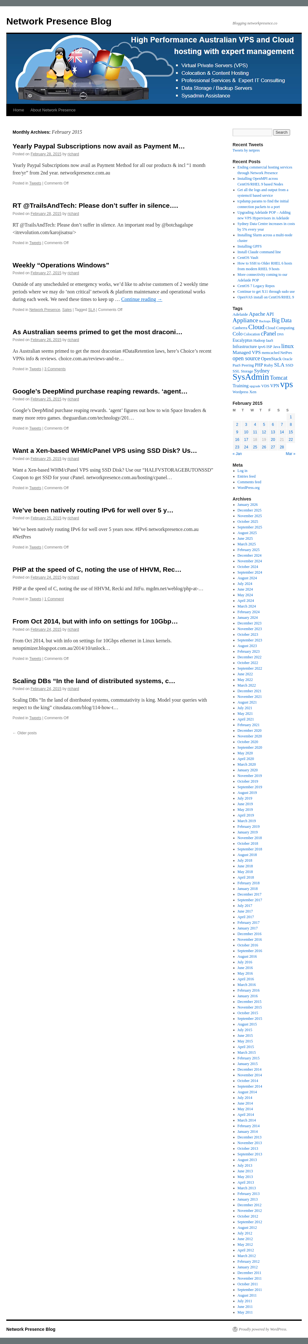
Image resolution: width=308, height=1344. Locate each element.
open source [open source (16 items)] (246, 358)
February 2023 (249, 651)
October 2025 (248, 521)
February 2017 (249, 922)
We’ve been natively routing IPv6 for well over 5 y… (93, 510)
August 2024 (247, 578)
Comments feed (249, 482)
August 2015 (247, 1024)
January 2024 (248, 617)
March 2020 (247, 764)
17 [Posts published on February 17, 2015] (246, 439)
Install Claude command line (259, 252)
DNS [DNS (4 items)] (280, 334)
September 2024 (250, 572)
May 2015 (245, 1041)
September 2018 (250, 849)
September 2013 (250, 1154)
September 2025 (250, 527)
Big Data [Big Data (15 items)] (282, 320)
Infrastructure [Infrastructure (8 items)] (245, 346)
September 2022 (250, 668)
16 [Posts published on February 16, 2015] (237, 439)
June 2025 (245, 538)
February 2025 (249, 550)
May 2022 (245, 679)
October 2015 (248, 1013)
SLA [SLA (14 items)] (279, 364)
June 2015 (245, 1035)
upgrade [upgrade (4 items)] (255, 386)
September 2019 (250, 787)
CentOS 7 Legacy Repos (256, 286)
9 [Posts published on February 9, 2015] (237, 432)
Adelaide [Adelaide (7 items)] (240, 314)
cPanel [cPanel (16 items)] (268, 333)
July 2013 (245, 1165)
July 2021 (245, 708)
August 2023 (247, 646)
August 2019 (247, 792)
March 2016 (247, 985)
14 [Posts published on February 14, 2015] (282, 432)
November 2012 (250, 1210)
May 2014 (245, 1109)
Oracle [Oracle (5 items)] (287, 359)
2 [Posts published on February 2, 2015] (237, 424)
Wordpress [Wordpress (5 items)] (240, 392)
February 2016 (249, 990)
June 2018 (245, 866)
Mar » (290, 454)
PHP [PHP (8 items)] (259, 364)
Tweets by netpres (246, 150)
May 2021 (245, 713)
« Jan (237, 454)
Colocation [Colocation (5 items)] (252, 334)
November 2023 (250, 629)
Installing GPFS (250, 246)
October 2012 (248, 1216)
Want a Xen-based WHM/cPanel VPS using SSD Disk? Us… (105, 450)
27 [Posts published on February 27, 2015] (273, 447)
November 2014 (250, 1075)
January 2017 (248, 928)
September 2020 (250, 747)
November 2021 (250, 696)
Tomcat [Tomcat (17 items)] (279, 377)
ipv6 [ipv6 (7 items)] (261, 346)
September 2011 (250, 1290)
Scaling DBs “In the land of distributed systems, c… (94, 680)
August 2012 (247, 1227)
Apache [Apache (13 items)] (257, 314)
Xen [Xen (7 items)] (252, 391)
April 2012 (246, 1250)
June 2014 (245, 1103)
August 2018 (247, 855)
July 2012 (245, 1233)
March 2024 (247, 606)
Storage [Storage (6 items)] (247, 371)
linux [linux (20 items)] (287, 346)
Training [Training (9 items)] (241, 385)
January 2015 (248, 1064)
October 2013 (248, 1148)
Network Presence (44, 310)
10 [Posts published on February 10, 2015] (246, 432)
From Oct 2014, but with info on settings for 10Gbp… (95, 621)
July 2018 (245, 860)
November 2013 (250, 1143)
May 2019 (245, 809)
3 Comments (55, 369)
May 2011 (245, 1312)
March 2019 (247, 821)
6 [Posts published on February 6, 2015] (273, 424)
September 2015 (250, 1018)
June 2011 (245, 1306)
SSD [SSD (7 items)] (289, 365)
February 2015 (249, 1058)
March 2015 (247, 1052)
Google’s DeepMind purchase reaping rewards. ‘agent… (100, 391)
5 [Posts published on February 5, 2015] (264, 424)
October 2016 (248, 945)
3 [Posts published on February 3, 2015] (246, 424)
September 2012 (250, 1222)
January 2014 (248, 1131)
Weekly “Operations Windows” (61, 265)
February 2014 (249, 1126)
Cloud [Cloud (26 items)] (256, 327)
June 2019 (245, 804)
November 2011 (250, 1278)
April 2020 (246, 759)
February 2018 (249, 883)
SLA (91, 310)
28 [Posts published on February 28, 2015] (282, 447)
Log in (243, 471)
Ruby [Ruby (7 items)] (268, 365)
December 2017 (249, 894)
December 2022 (249, 657)
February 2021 (249, 725)
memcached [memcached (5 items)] (270, 353)
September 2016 (250, 951)
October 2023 (248, 634)
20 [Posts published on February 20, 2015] (273, 439)
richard (73, 154)
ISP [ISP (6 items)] (269, 347)
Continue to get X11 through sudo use (266, 291)
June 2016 (245, 968)
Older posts (25, 733)
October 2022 (248, 663)
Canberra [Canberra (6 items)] (240, 328)
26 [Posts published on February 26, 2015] (264, 447)
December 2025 (249, 510)
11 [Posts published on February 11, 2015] (255, 432)
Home (18, 110)
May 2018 (245, 872)
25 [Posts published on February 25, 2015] (255, 447)
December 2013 (249, 1137)
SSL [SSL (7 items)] (236, 371)
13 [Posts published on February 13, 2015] (273, 432)
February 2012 (249, 1261)
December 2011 (249, 1273)
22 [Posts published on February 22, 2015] (291, 439)
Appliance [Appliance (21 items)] (245, 320)
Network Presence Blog (59, 21)
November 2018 (250, 838)
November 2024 (250, 561)
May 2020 (245, 753)
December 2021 (249, 691)
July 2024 (245, 583)
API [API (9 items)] (270, 314)
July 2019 (245, 798)
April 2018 (246, 877)
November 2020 (250, 736)
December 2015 (249, 1001)
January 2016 (248, 996)
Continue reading (141, 299)
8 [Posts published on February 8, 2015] (291, 424)
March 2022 (247, 685)
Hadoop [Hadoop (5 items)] (259, 340)
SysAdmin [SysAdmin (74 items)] (251, 377)
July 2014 (245, 1097)
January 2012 (248, 1267)
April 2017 (246, 917)
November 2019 (250, 776)
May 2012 (245, 1244)
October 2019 (248, 781)
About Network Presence (53, 110)
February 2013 (249, 1193)
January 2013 (248, 1199)
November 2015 (250, 1007)
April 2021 (246, 719)
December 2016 (249, 934)
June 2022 (245, 674)
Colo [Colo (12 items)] (238, 334)
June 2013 (245, 1171)
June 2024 (245, 589)
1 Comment (54, 599)
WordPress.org (249, 487)
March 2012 (247, 1256)
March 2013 (247, 1188)
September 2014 (250, 1086)
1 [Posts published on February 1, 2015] (291, 417)
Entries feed (247, 476)
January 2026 (248, 504)
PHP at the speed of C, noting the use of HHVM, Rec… (97, 569)
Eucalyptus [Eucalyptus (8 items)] (242, 340)
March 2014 (247, 1120)
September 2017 (250, 900)
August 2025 (247, 533)
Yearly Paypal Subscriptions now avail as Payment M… (99, 146)
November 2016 (250, 939)
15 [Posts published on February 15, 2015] (291, 432)
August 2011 (247, 1295)
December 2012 (249, 1205)
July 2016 (245, 962)
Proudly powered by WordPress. (263, 1329)
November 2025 (250, 516)
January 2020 (248, 770)
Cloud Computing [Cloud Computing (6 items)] (279, 328)
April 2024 (246, 600)
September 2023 (250, 640)
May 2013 (245, 1177)
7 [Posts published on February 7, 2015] (282, 424)
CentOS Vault (248, 257)
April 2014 (246, 1114)
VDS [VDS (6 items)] (265, 386)
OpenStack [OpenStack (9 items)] (271, 358)
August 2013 (247, 1160)
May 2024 (245, 595)
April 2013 (246, 1182)
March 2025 (247, 544)
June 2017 (245, 911)
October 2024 (248, 567)
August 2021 (247, 702)
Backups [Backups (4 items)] (265, 321)
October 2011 (248, 1284)
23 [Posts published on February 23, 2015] (237, 447)
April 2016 (246, 979)
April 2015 (246, 1047)
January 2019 (248, 832)
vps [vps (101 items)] (286, 384)
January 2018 (248, 888)
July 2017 (245, 905)
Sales (67, 310)
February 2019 (249, 826)
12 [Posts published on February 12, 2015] (264, 432)
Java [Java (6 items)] (276, 347)
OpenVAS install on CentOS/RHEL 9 (266, 297)
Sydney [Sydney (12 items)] (262, 371)
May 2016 (245, 973)
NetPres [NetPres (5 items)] (286, 353)
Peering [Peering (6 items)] (248, 365)
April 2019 (246, 815)
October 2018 (248, 843)
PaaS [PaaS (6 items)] (237, 365)
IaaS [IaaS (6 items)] (269, 340)
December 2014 (249, 1069)
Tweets (35, 183)
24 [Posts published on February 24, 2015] (246, 447)
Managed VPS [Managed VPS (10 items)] (247, 352)
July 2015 (245, 1030)
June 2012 (245, 1239)
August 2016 (247, 956)
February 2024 (249, 612)
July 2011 (245, 1301)
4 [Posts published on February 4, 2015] (255, 424)
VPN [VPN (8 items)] (274, 385)
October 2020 (248, 742)
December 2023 (249, 623)
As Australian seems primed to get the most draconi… (98, 331)
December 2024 (249, 555)
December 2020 (249, 730)
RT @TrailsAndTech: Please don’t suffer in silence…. (95, 205)
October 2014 (248, 1081)
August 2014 (247, 1092)
